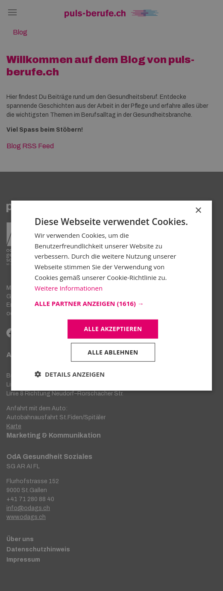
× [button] (198, 210)
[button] (111, 303)
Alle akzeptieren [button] (113, 329)
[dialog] (111, 295)
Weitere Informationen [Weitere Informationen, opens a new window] (69, 287)
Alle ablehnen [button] (113, 352)
